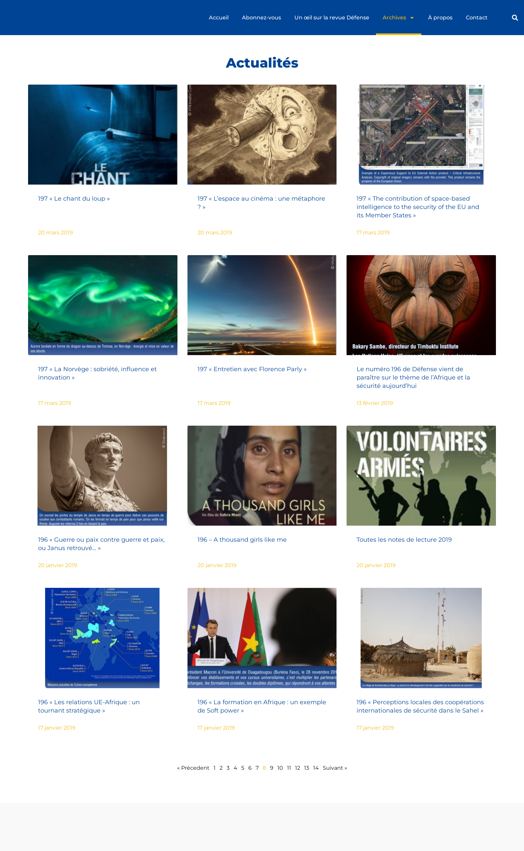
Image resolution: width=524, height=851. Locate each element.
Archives (399, 18)
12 (297, 768)
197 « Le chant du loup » (74, 198)
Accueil (219, 17)
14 (316, 768)
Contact (477, 17)
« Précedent (193, 768)
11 (289, 768)
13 (306, 768)
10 (280, 768)
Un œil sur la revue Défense (331, 17)
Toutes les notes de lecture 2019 (404, 539)
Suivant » (335, 768)
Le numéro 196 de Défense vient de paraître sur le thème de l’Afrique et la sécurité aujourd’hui (413, 377)
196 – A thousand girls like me (242, 539)
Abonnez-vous (261, 17)
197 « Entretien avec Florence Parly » (252, 369)
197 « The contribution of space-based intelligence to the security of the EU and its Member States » (418, 207)
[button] (514, 17)
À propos (440, 17)
